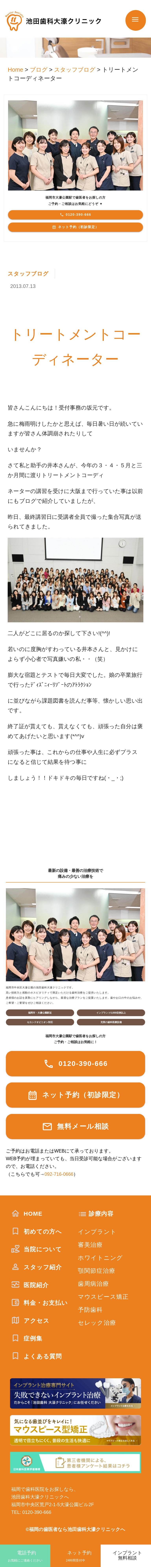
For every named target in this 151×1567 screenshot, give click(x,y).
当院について (36, 1249)
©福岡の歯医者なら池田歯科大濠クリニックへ (75, 1529)
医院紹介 (30, 1285)
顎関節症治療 (96, 1270)
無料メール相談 (75, 1126)
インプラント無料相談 (127, 1555)
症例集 (26, 1338)
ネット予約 (75, 1556)
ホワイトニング (100, 1257)
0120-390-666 (75, 215)
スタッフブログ (29, 274)
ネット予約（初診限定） (75, 227)
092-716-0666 (58, 1174)
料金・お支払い (39, 1303)
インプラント (97, 1231)
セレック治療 (97, 1322)
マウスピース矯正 (103, 1296)
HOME (26, 1213)
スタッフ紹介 (36, 1267)
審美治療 (90, 1244)
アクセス (30, 1320)
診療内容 (101, 1213)
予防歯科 (90, 1309)
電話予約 (25, 1556)
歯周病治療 (93, 1283)
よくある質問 (36, 1356)
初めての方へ (36, 1231)
